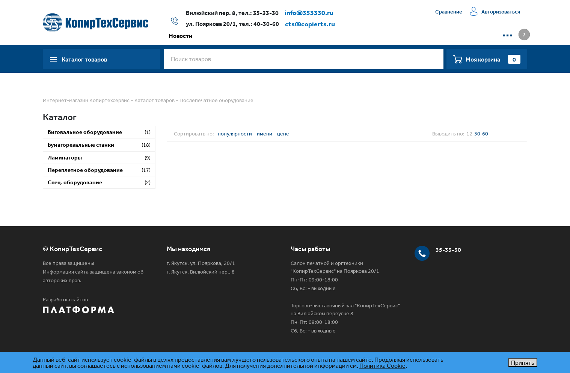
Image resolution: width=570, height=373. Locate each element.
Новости (180, 35)
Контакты (387, 35)
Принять (522, 362)
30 (477, 133)
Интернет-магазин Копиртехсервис (86, 100)
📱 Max (466, 35)
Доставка (271, 35)
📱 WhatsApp (428, 35)
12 (469, 133)
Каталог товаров (154, 100)
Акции (210, 35)
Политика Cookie (382, 365)
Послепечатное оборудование (216, 100)
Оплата (239, 35)
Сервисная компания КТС (329, 35)
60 (485, 133)
